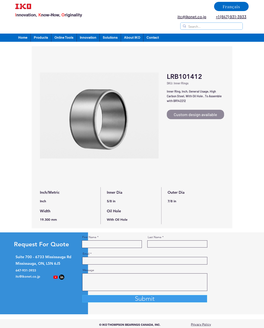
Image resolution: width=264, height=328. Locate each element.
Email (86, 253)
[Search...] (211, 27)
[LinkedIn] (61, 277)
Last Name (154, 237)
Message (88, 270)
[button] (41, 38)
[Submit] (144, 298)
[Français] (231, 6)
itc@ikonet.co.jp (28, 276)
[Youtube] (55, 277)
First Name (89, 237)
